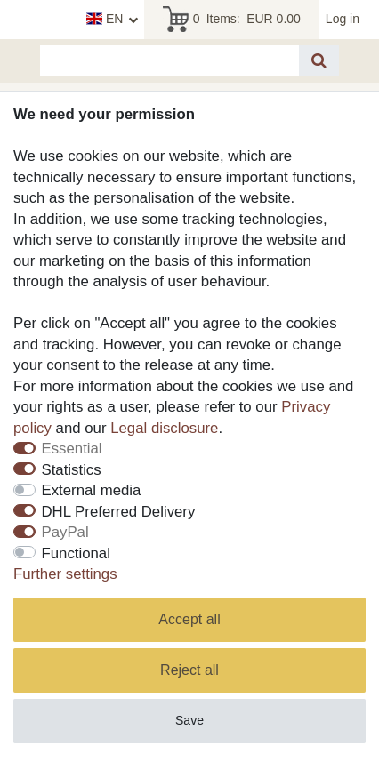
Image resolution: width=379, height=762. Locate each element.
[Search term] (169, 60)
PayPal (65, 532)
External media (91, 490)
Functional (76, 553)
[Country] (112, 19)
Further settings (65, 573)
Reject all (189, 670)
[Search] (319, 60)
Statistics (71, 469)
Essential (72, 448)
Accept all (189, 619)
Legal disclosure (164, 428)
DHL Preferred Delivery (119, 511)
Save (189, 720)
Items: (232, 19)
